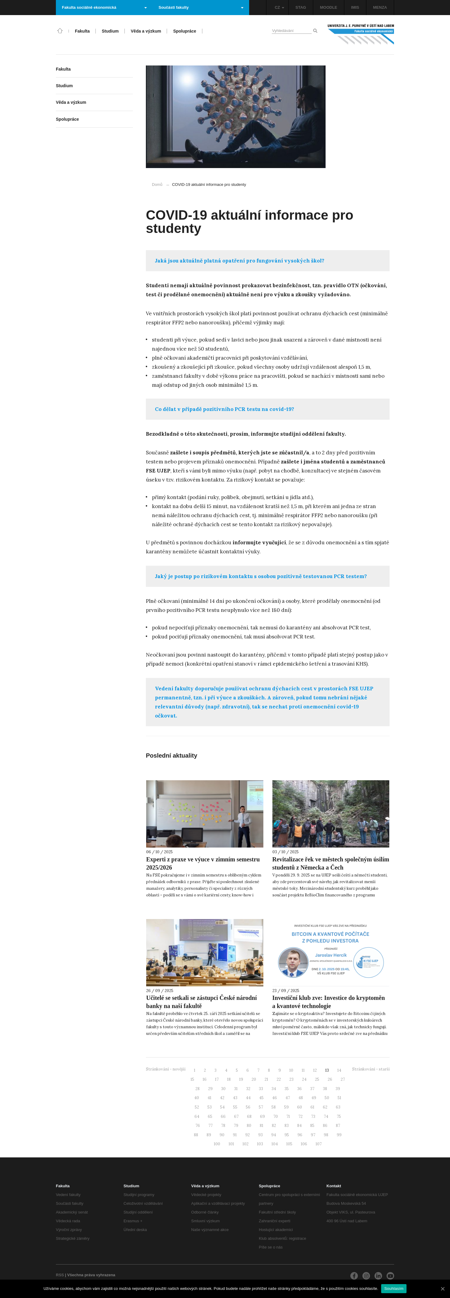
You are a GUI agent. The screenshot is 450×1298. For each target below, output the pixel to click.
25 (317, 1079)
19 (241, 1079)
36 (299, 1088)
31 (236, 1088)
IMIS (355, 7)
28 (197, 1088)
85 (312, 1125)
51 (339, 1097)
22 (279, 1079)
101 (231, 1144)
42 (222, 1097)
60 (299, 1107)
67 (236, 1116)
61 (312, 1107)
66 (223, 1116)
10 (291, 1070)
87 (338, 1125)
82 (274, 1125)
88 (196, 1134)
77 (210, 1125)
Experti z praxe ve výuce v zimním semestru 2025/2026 (203, 863)
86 (325, 1125)
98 (326, 1134)
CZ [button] (279, 7)
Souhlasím (393, 1288)
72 (300, 1116)
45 (261, 1097)
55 (235, 1107)
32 (248, 1088)
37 (312, 1088)
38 (325, 1088)
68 (249, 1116)
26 (330, 1079)
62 (325, 1107)
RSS (60, 1275)
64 (196, 1116)
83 (286, 1125)
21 (266, 1079)
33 (261, 1088)
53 (209, 1107)
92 (247, 1134)
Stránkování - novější (165, 1069)
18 (229, 1079)
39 (338, 1088)
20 (254, 1079)
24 (304, 1079)
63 (338, 1107)
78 (223, 1125)
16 (205, 1079)
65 (210, 1116)
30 (223, 1088)
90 (222, 1134)
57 (261, 1107)
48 (300, 1097)
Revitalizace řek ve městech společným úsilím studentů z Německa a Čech (330, 863)
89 (209, 1134)
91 (235, 1134)
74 (326, 1116)
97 (313, 1134)
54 (222, 1107)
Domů (157, 184)
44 (248, 1097)
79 (236, 1125)
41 (209, 1097)
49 (313, 1097)
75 (339, 1116)
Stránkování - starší (371, 1069)
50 (327, 1097)
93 (260, 1134)
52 (197, 1107)
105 (289, 1144)
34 (274, 1088)
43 (235, 1097)
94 (273, 1134)
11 (303, 1070)
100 (217, 1144)
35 (286, 1088)
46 (274, 1097)
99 (339, 1134)
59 (286, 1107)
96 (299, 1134)
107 (319, 1144)
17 (217, 1079)
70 (275, 1116)
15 (192, 1079)
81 (261, 1125)
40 (196, 1097)
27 (343, 1079)
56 (248, 1107)
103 (260, 1144)
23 (291, 1079)
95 (286, 1134)
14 (339, 1070)
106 (304, 1144)
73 (313, 1116)
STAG (300, 7)
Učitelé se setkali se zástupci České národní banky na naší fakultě (201, 1001)
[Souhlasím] (442, 1289)
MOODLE (328, 7)
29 (210, 1088)
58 (274, 1107)
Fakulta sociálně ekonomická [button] (104, 7)
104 (275, 1144)
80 (249, 1125)
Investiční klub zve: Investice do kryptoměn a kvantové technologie (328, 1001)
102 (246, 1144)
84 (299, 1125)
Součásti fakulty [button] (201, 7)
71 (288, 1116)
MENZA (380, 7)
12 (315, 1070)
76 (197, 1125)
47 (287, 1097)
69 (262, 1116)
